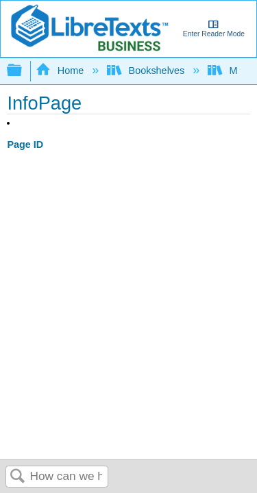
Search (17, 477)
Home (61, 70)
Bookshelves (147, 70)
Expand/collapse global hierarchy (23, 70)
